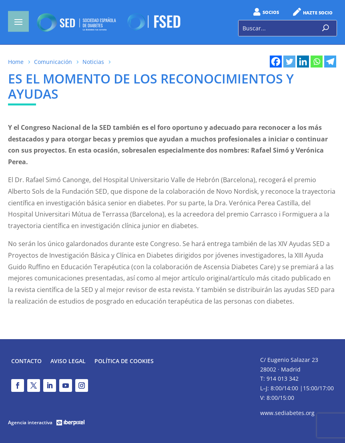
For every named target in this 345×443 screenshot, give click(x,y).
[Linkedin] (303, 62)
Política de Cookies (124, 361)
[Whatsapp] (317, 62)
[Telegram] (330, 62)
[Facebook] (276, 62)
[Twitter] (289, 62)
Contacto (26, 361)
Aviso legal (68, 361)
